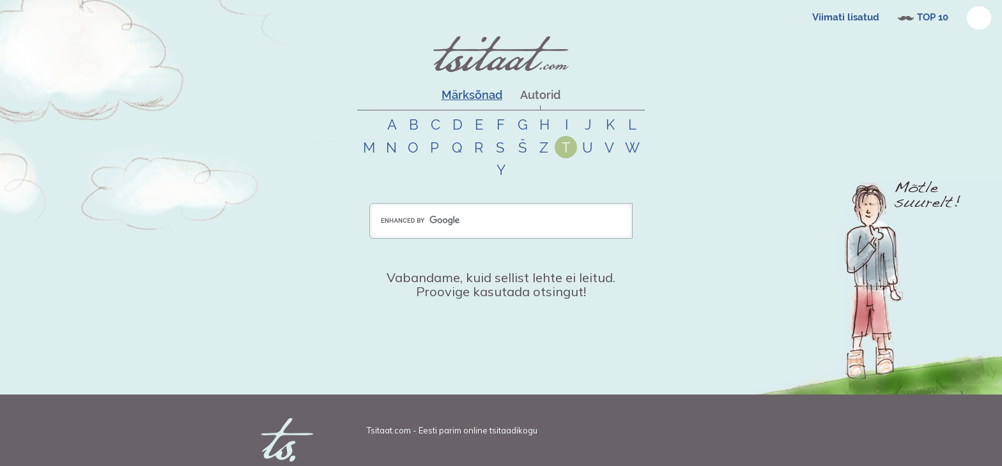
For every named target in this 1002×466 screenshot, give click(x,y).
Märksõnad (472, 94)
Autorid (540, 94)
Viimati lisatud (845, 17)
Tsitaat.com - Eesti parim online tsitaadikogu (452, 430)
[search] (501, 221)
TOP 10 (932, 17)
